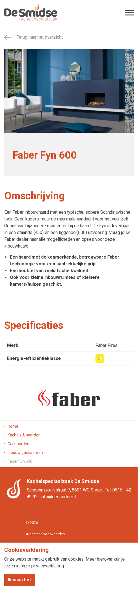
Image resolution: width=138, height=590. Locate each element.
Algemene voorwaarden (45, 534)
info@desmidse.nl (58, 496)
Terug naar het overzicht (33, 37)
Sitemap (32, 556)
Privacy (31, 545)
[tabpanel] (69, 91)
